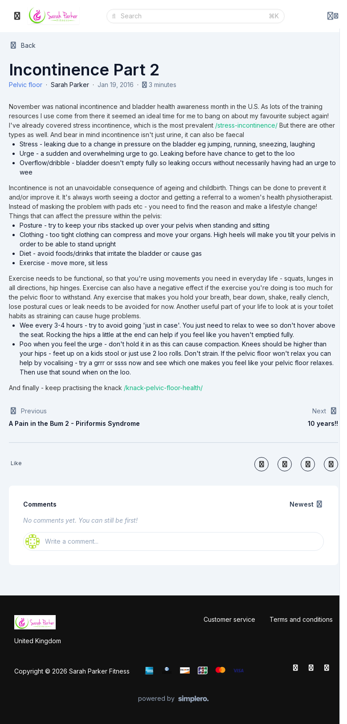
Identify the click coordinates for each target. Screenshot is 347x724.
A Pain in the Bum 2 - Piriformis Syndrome (74, 423)
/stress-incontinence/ (246, 125)
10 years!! (323, 423)
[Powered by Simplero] (173, 699)
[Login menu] (332, 16)
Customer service (229, 619)
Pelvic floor (25, 84)
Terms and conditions (301, 619)
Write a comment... (61, 541)
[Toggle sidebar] (17, 16)
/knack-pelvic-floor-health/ (163, 387)
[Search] (192, 16)
